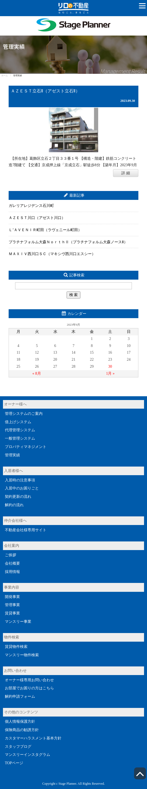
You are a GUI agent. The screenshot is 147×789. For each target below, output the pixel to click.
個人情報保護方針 (20, 722)
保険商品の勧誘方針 (22, 730)
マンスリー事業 (18, 622)
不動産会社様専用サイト (25, 530)
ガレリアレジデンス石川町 (31, 206)
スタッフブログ (18, 747)
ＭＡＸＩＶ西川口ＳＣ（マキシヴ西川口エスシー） (52, 254)
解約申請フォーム (20, 696)
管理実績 (12, 455)
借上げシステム (18, 422)
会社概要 (12, 563)
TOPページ (14, 763)
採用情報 (12, 572)
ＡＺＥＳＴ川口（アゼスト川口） (37, 218)
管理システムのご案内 (24, 414)
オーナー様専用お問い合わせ (29, 680)
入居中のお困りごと (22, 488)
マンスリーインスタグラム (27, 755)
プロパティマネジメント (25, 447)
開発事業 (12, 597)
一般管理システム (20, 438)
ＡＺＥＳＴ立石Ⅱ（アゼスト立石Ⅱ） (45, 91)
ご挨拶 (10, 555)
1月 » (110, 373)
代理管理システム (20, 430)
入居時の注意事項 (20, 480)
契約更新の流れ (18, 497)
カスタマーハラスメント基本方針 (33, 738)
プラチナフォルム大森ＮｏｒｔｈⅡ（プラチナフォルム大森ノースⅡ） (68, 242)
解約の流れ (14, 505)
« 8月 (36, 373)
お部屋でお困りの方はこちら (29, 688)
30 (110, 366)
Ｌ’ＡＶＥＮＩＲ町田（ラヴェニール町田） (45, 230)
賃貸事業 (12, 613)
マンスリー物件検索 (22, 655)
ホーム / (7, 75)
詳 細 (125, 173)
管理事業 (12, 605)
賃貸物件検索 (16, 647)
